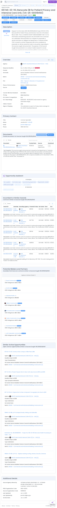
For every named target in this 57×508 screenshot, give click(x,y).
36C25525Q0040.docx (9, 147)
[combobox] (26, 1)
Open (24, 87)
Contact (8, 506)
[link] (52, 204)
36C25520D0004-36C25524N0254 (8, 220)
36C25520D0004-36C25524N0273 (8, 209)
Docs (30, 17)
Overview (13, 17)
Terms (13, 506)
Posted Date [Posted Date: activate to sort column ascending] (32, 143)
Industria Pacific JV (15, 255)
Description (5, 17)
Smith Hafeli (14, 209)
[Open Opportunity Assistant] (52, 503)
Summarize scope (16, 182)
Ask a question (7, 182)
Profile (29, 122)
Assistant (38, 17)
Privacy (18, 506)
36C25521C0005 (7, 254)
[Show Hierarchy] (21, 65)
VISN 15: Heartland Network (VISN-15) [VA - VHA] (35, 64)
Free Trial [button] (52, 2)
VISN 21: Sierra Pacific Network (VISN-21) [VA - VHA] (24, 437)
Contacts (22, 17)
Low (22, 97)
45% (22, 104)
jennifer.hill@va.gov (26, 124)
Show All (27, 52)
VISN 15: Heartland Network (22, 210)
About (3, 506)
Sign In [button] (44, 2)
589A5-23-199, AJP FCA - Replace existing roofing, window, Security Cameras (25, 453)
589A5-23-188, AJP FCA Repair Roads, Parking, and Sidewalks (21, 412)
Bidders (47, 19)
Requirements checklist (43, 182)
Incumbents (38, 19)
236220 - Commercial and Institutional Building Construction (25, 364)
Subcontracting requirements (29, 182)
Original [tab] (7, 31)
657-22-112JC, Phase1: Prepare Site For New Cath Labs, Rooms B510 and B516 (25, 372)
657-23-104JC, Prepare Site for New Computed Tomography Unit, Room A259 (25, 392)
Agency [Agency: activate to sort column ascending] (18, 143)
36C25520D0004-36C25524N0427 (8, 232)
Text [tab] (52, 60)
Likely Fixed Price (25, 95)
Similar (5, 22)
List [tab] (49, 60)
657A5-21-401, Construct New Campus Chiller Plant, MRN (20, 351)
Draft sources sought (8, 184)
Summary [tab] (6, 34)
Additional (13, 22)
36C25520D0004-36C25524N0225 (8, 243)
